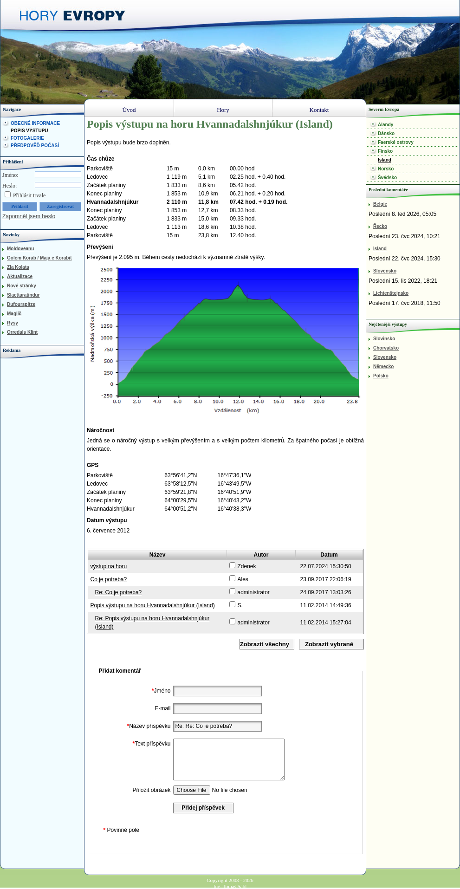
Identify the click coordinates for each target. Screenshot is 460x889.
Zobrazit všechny (264, 644)
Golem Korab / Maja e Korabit (39, 257)
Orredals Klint (22, 332)
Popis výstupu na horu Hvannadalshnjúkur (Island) (153, 605)
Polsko (381, 375)
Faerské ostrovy (396, 142)
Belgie (380, 204)
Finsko (385, 151)
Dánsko (386, 133)
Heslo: (9, 185)
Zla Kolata (18, 267)
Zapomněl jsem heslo (28, 216)
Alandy (385, 124)
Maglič (14, 313)
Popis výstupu (29, 130)
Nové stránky (21, 285)
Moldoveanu (20, 248)
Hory (223, 109)
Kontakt (319, 109)
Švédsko (387, 177)
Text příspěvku (150, 743)
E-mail (162, 708)
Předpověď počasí (35, 145)
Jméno (160, 691)
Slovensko (384, 270)
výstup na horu (109, 566)
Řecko (380, 226)
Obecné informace (35, 123)
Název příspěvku (147, 726)
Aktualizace (19, 276)
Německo (383, 366)
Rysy (12, 322)
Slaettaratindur (23, 295)
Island (384, 159)
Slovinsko (384, 338)
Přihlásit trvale (29, 195)
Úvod (129, 109)
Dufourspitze (21, 304)
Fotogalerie (27, 138)
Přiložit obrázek (151, 790)
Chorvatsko (386, 347)
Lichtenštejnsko (390, 293)
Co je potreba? (109, 579)
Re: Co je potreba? (118, 592)
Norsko (386, 168)
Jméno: (10, 175)
